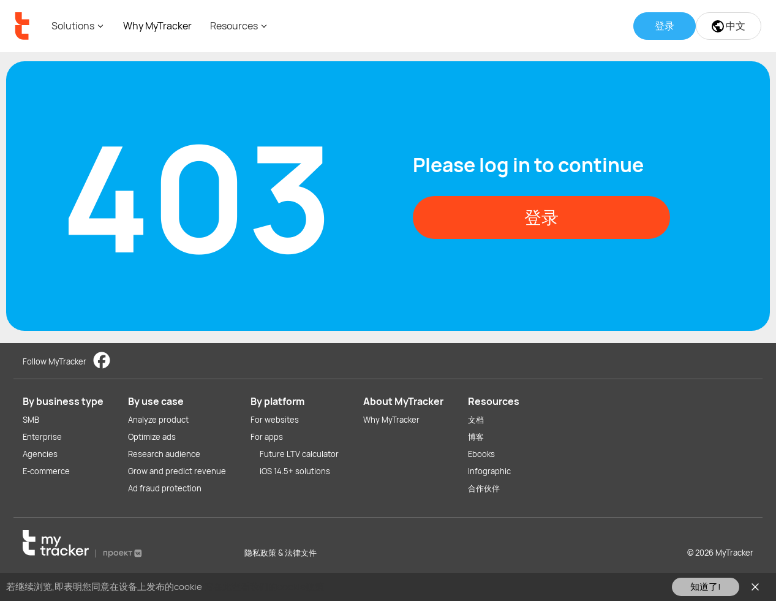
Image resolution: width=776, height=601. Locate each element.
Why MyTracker (157, 25)
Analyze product (158, 419)
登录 (541, 217)
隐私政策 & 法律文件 (280, 552)
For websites (275, 419)
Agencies (40, 453)
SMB (31, 419)
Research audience (164, 453)
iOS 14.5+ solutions (295, 471)
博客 (476, 436)
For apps (267, 436)
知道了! (705, 586)
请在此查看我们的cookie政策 (264, 586)
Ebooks (481, 453)
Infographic (489, 471)
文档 (476, 419)
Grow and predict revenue (177, 471)
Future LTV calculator (299, 453)
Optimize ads (152, 436)
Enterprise (42, 436)
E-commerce (46, 471)
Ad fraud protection (165, 488)
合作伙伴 (484, 488)
